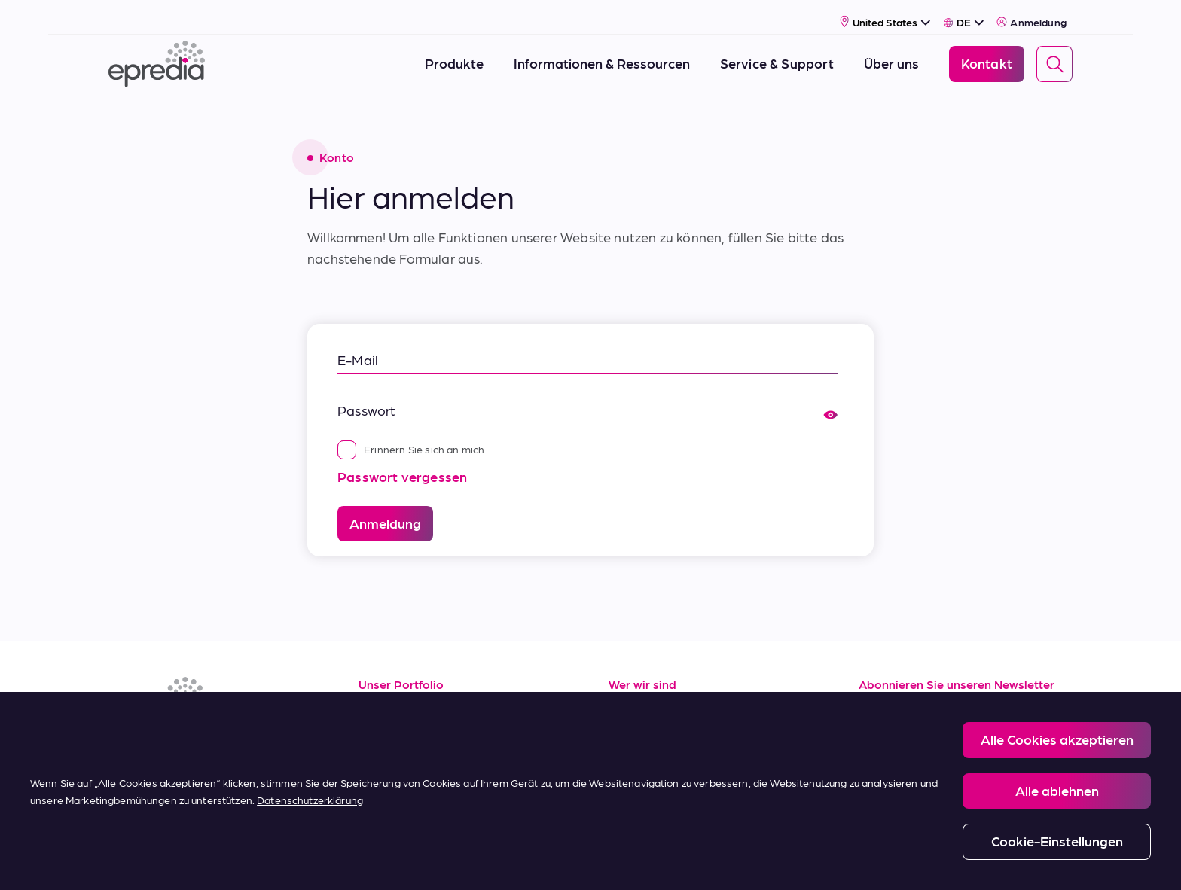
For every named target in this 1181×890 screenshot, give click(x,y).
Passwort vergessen (402, 458)
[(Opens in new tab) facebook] (160, 738)
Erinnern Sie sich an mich (411, 430)
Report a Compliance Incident (628, 860)
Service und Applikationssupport (460, 729)
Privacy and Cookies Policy (483, 860)
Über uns (636, 696)
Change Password (755, 860)
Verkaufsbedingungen (427, 763)
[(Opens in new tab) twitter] (232, 738)
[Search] (1054, 55)
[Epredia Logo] (156, 55)
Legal (386, 860)
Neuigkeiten (646, 763)
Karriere (633, 729)
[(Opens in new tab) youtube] (196, 738)
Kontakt (634, 797)
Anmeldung (1031, 13)
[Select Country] (885, 12)
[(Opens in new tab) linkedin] (123, 738)
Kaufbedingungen (415, 797)
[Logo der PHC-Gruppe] (133, 862)
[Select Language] (963, 13)
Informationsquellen (421, 696)
